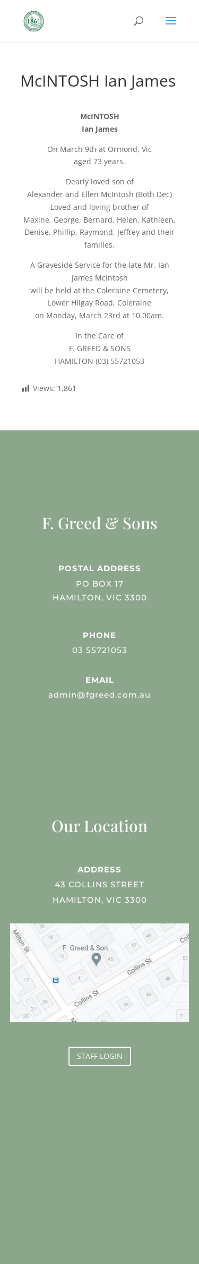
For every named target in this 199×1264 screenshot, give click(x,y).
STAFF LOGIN (100, 1056)
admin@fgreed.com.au (99, 693)
